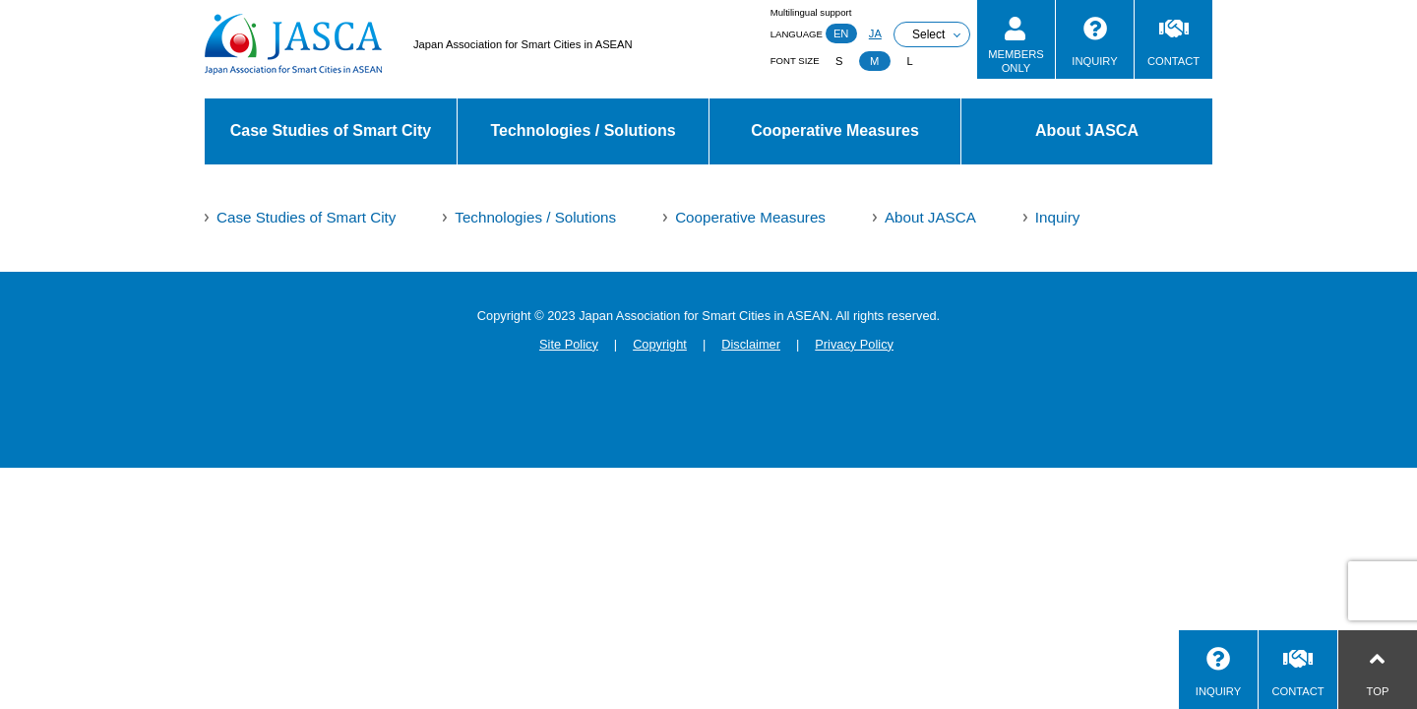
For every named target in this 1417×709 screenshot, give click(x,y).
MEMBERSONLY (1016, 60)
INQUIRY (1094, 61)
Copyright (660, 344)
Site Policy (568, 344)
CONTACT (1173, 61)
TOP (1378, 691)
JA (875, 33)
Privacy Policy (854, 344)
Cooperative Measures (835, 130)
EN (841, 33)
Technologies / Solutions (582, 130)
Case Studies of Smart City (331, 130)
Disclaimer (750, 344)
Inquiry (1057, 217)
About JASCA (1087, 130)
